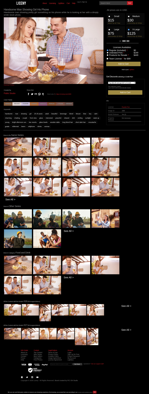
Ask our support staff (97, 364)
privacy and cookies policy (85, 392)
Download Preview (9, 85)
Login (69, 352)
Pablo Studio (9, 93)
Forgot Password (74, 356)
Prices (23, 358)
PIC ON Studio (72, 380)
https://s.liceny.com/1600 (63, 94)
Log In (79, 2)
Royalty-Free (126, 107)
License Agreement (55, 360)
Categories (38, 358)
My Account (72, 358)
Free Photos (38, 360)
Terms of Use (53, 352)
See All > (10, 199)
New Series (38, 354)
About (45, 3)
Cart (68, 3)
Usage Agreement (54, 358)
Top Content (38, 352)
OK (95, 392)
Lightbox (61, 3)
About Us (24, 352)
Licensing (52, 3)
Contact (23, 356)
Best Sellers (38, 356)
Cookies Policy (53, 356)
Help (73, 3)
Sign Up (84, 2)
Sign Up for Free (73, 354)
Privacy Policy (53, 354)
